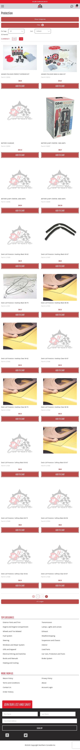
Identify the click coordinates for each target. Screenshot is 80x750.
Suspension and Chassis (51, 640)
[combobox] (16, 31)
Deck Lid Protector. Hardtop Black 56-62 (14, 254)
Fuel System (7, 636)
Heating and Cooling (10, 663)
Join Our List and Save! (17, 704)
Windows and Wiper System (13, 645)
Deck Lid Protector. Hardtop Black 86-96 (54, 303)
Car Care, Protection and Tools (53, 654)
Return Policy (8, 678)
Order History (8, 692)
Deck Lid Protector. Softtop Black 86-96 (54, 518)
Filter (38, 25)
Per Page (3, 31)
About (44, 683)
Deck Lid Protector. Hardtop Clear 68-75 (14, 407)
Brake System (47, 658)
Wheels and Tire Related (12, 631)
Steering (6, 640)
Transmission (47, 622)
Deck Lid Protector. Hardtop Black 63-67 (54, 254)
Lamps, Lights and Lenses (51, 627)
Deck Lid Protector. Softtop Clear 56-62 (14, 574)
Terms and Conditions (11, 683)
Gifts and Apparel (9, 649)
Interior (44, 645)
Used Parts (46, 649)
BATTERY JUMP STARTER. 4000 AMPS (53, 199)
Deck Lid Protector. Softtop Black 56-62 (14, 463)
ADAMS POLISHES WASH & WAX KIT (53, 74)
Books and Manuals (10, 658)
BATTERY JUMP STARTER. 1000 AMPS (53, 143)
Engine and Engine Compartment (15, 627)
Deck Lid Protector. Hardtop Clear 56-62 (14, 359)
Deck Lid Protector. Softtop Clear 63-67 (54, 574)
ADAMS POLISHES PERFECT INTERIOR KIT (15, 74)
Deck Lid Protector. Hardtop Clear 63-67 (54, 359)
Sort (31, 31)
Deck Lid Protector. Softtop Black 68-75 (14, 518)
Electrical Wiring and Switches (14, 654)
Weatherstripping (48, 636)
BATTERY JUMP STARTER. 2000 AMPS (13, 199)
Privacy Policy (47, 678)
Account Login (47, 687)
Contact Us (7, 687)
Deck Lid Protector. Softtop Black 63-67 (54, 463)
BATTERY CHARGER (7, 143)
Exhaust (45, 631)
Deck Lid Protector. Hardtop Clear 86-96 (54, 407)
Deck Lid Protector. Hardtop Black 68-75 (14, 303)
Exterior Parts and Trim (12, 622)
